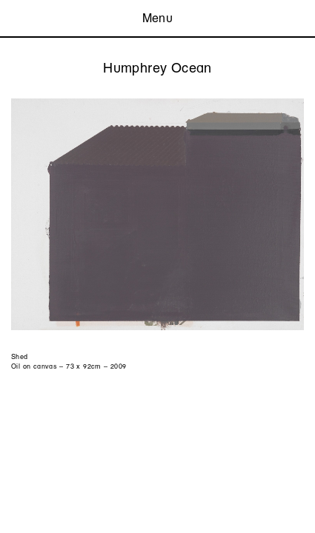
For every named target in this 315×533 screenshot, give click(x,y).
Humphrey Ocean (157, 67)
